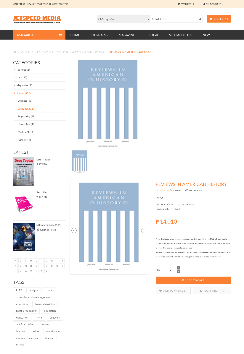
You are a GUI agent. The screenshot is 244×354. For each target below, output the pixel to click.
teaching (55, 317)
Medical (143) (25, 132)
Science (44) (24, 139)
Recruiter (41, 192)
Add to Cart (193, 280)
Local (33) (20, 77)
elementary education (27, 338)
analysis (33, 290)
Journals (26, 52)
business (20, 345)
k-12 (19, 290)
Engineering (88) (26, 116)
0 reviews (175, 190)
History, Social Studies (89, 52)
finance (49, 338)
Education (45, 52)
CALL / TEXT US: (40, 4)
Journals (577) (23, 93)
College (62, 52)
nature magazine (26, 310)
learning (49, 290)
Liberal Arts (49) (26, 124)
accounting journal (53, 331)
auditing (36, 331)
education (22, 304)
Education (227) (26, 108)
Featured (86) (22, 69)
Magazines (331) (24, 85)
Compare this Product (212, 290)
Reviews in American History (130, 52)
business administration (44, 304)
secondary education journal (33, 297)
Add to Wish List (173, 290)
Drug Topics (43, 159)
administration (25, 324)
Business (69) (25, 100)
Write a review (193, 190)
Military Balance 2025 (48, 224)
